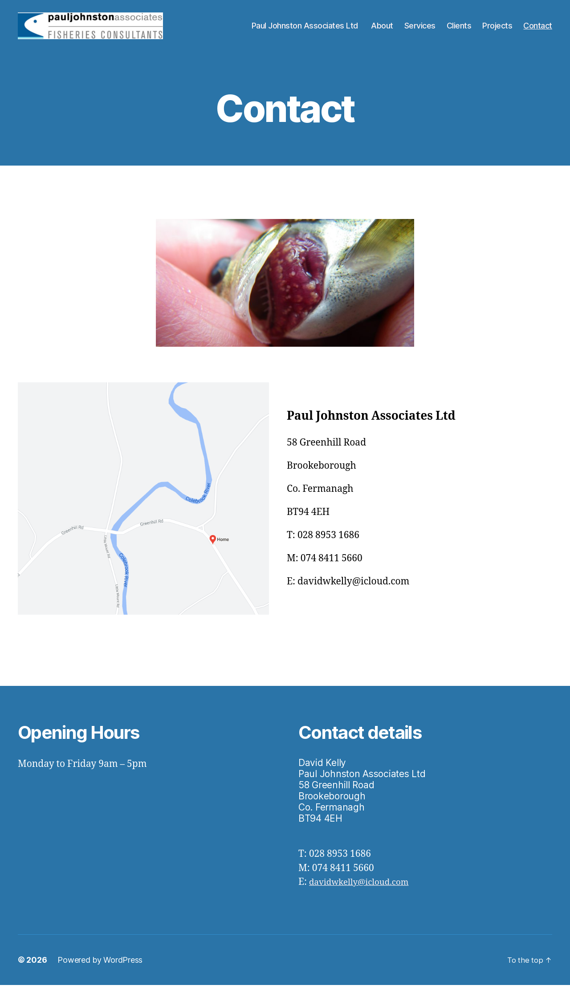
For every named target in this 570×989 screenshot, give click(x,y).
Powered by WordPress (99, 964)
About (382, 27)
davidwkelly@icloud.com (365, 886)
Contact (537, 27)
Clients (459, 27)
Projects (497, 27)
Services (420, 27)
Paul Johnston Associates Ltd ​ (306, 27)
